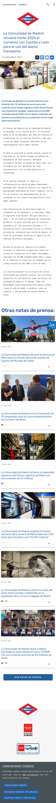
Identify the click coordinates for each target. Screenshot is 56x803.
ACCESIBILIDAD (9, 5)
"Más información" (30, 775)
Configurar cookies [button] (16, 785)
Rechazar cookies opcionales (21, 792)
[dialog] (28, 782)
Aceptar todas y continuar (20, 798)
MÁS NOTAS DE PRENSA (28, 677)
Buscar (49, 5)
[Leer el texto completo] (49, 367)
